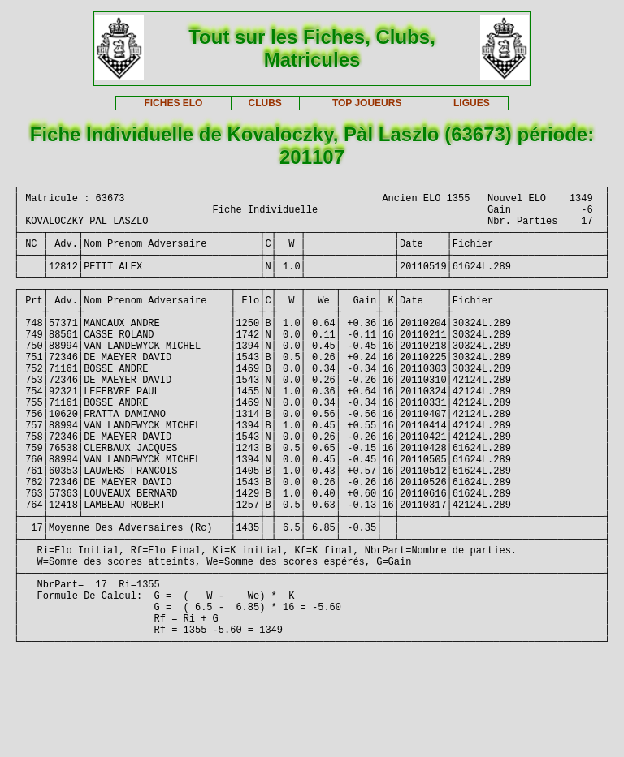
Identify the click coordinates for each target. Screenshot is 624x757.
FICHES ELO (173, 103)
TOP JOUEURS (367, 103)
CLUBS (264, 103)
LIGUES (471, 103)
